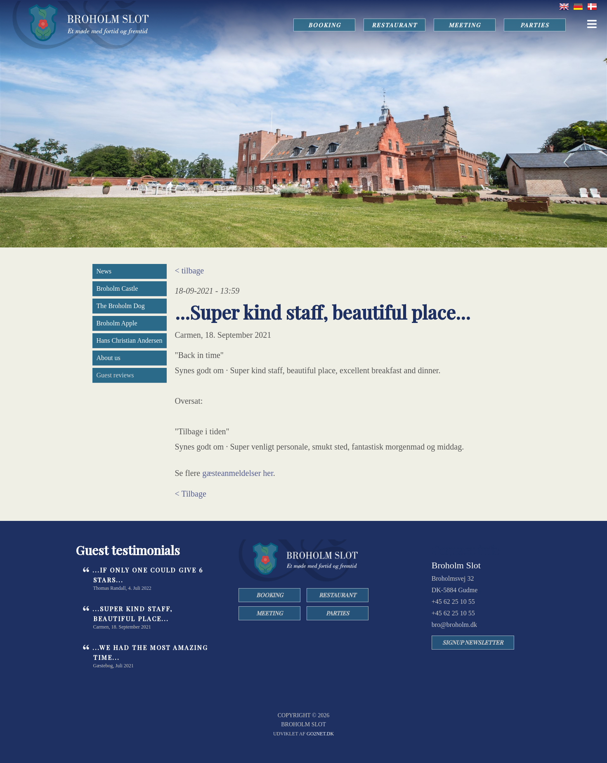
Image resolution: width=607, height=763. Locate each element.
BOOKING (324, 25)
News (104, 271)
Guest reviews (115, 375)
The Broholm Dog (121, 305)
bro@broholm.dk (454, 624)
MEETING (465, 25)
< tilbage (189, 270)
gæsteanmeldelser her (237, 473)
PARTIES (534, 25)
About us (108, 357)
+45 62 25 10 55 (453, 601)
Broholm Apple (117, 323)
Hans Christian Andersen (130, 340)
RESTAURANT (394, 25)
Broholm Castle (117, 288)
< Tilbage (190, 493)
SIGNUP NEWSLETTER (472, 642)
